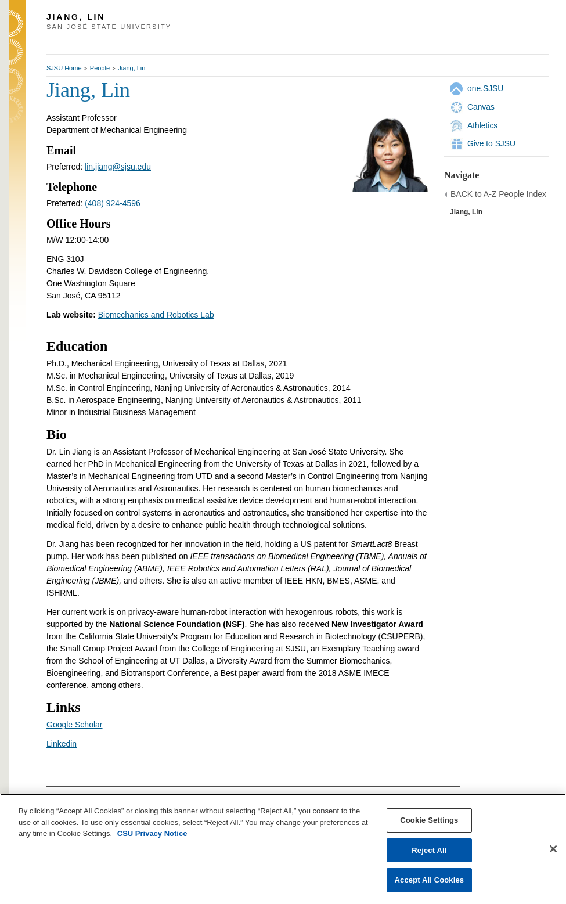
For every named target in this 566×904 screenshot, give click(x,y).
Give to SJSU (491, 143)
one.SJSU (485, 88)
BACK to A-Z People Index (498, 194)
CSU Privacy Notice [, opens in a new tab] (152, 833)
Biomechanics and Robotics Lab (156, 314)
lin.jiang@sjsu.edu (118, 166)
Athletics (482, 125)
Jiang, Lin (131, 67)
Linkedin (61, 743)
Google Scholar (74, 724)
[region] (283, 849)
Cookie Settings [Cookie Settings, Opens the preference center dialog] (429, 820)
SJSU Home (64, 67)
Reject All (429, 850)
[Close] (553, 849)
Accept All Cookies (429, 880)
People (100, 67)
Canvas (481, 106)
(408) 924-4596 (112, 203)
